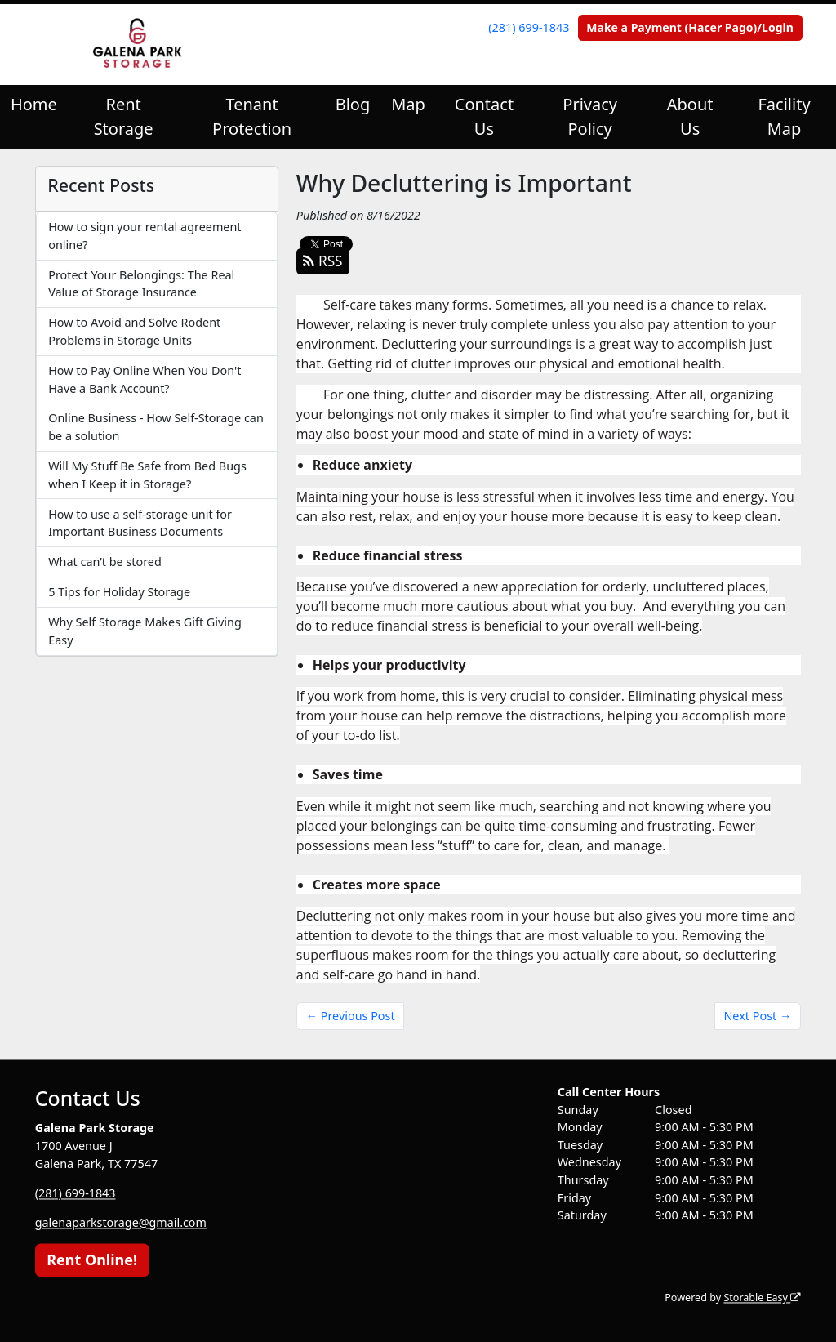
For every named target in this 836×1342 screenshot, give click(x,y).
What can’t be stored (105, 561)
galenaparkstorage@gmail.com (121, 1222)
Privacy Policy (590, 116)
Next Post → (757, 1015)
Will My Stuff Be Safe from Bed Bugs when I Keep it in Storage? (147, 475)
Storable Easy (762, 1298)
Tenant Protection (251, 116)
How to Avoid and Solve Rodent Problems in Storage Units (134, 331)
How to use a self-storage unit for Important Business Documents (140, 523)
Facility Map (784, 116)
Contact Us (484, 116)
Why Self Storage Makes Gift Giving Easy (145, 631)
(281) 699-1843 (528, 27)
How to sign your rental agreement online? (144, 235)
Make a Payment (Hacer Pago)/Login (689, 27)
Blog (353, 104)
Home (34, 104)
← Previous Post (350, 1015)
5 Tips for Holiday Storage (119, 592)
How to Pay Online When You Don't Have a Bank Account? (144, 379)
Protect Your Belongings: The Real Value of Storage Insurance (141, 284)
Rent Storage (123, 116)
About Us (690, 116)
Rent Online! (92, 1259)
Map (408, 104)
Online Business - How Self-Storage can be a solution (156, 427)
